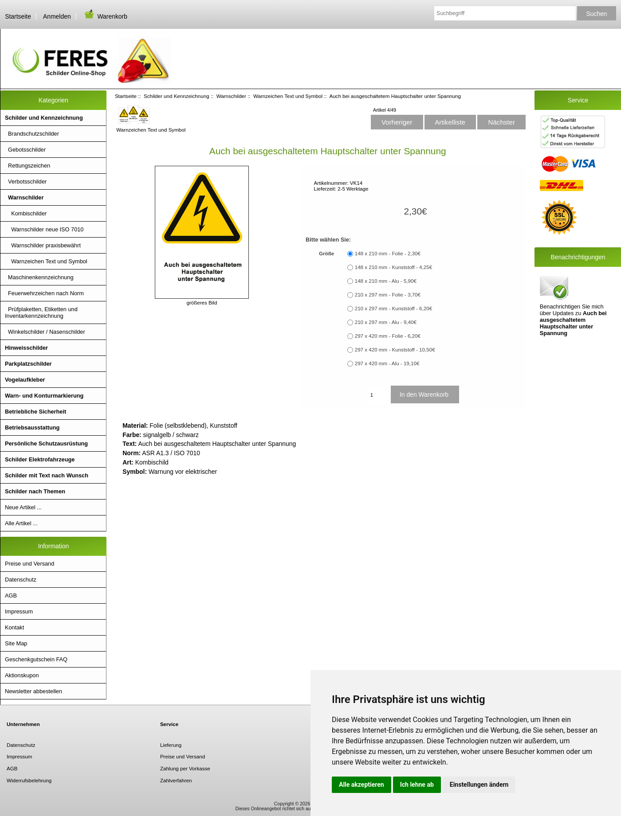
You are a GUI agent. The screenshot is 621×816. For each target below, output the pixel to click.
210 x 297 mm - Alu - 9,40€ (386, 322)
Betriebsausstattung (32, 427)
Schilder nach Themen (35, 491)
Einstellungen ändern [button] (479, 784)
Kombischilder (26, 213)
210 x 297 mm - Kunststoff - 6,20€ (393, 309)
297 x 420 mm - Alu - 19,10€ (387, 364)
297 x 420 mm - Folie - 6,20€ (388, 336)
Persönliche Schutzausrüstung (46, 443)
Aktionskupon (22, 675)
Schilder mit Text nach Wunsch (46, 475)
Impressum (19, 611)
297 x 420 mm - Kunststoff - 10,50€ (395, 350)
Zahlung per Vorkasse (185, 768)
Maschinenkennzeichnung (39, 277)
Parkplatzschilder (28, 363)
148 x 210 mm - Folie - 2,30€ (388, 254)
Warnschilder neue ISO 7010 (44, 229)
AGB (11, 595)
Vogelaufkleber (25, 379)
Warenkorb (105, 16)
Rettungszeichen (27, 165)
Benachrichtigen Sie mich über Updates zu (573, 304)
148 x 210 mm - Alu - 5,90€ (386, 281)
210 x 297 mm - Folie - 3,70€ (388, 295)
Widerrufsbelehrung (29, 780)
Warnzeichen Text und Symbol (287, 96)
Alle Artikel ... (21, 523)
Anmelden (57, 16)
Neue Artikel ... (23, 507)
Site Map (16, 643)
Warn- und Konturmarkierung (44, 395)
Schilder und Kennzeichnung (176, 96)
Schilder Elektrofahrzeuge (40, 459)
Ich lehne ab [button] (417, 784)
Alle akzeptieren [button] (361, 784)
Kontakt (14, 627)
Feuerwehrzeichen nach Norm (44, 293)
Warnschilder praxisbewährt (43, 245)
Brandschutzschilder (32, 133)
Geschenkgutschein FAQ (36, 659)
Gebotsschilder (25, 149)
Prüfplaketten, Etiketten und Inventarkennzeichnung (41, 312)
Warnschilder (231, 96)
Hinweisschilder (26, 347)
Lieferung (170, 745)
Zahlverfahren (176, 780)
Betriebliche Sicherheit (35, 411)
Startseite (18, 16)
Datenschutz (20, 579)
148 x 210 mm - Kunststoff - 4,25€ (393, 267)
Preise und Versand (29, 563)
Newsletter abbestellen (33, 691)
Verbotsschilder (26, 181)
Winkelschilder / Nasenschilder (45, 331)
